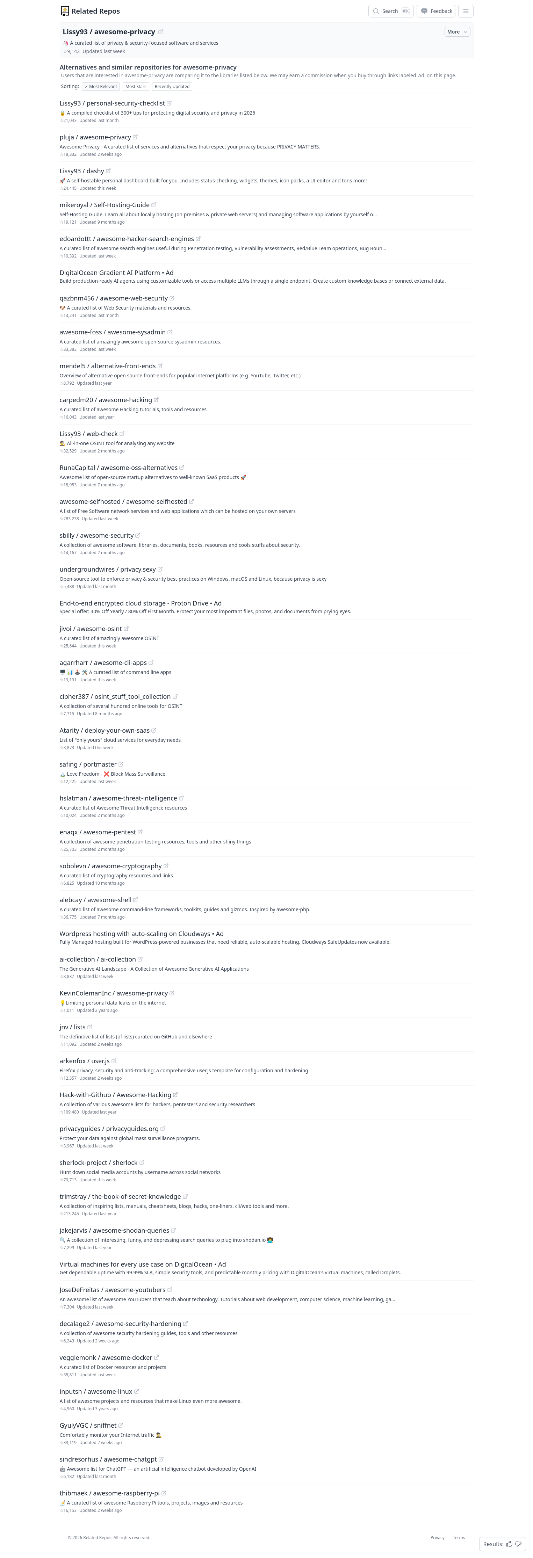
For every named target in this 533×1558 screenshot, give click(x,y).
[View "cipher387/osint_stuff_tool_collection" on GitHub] (175, 696)
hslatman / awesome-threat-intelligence (119, 798)
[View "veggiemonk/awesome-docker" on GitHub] (156, 1357)
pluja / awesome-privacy (95, 137)
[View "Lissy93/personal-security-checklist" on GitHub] (169, 103)
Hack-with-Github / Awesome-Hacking (116, 1094)
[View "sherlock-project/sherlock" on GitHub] (142, 1162)
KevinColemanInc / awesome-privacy (114, 993)
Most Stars (135, 86)
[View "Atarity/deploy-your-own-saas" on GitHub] (154, 730)
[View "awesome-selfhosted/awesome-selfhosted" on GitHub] (191, 501)
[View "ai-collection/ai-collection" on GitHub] (140, 959)
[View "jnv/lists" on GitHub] (90, 1027)
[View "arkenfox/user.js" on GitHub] (114, 1061)
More (458, 31)
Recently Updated (172, 86)
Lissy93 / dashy (82, 171)
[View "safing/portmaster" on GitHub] (121, 764)
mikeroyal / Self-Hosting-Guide (105, 205)
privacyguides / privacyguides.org (109, 1128)
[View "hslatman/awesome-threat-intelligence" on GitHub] (181, 798)
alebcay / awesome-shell (96, 900)
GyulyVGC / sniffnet (88, 1425)
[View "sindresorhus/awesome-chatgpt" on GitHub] (161, 1459)
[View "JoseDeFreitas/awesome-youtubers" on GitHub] (170, 1289)
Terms (459, 1538)
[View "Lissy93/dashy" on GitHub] (108, 171)
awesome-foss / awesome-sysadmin (113, 332)
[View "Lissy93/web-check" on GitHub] (122, 433)
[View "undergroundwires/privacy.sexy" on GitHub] (160, 569)
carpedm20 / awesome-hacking (106, 400)
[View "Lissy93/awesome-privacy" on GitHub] (161, 32)
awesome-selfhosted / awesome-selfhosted (123, 501)
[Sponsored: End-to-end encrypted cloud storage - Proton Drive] (267, 606)
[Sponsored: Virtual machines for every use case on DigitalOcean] (267, 1267)
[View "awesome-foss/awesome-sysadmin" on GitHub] (170, 332)
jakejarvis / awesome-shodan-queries (115, 1230)
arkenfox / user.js (85, 1061)
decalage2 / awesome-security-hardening (121, 1323)
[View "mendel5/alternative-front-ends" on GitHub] (160, 366)
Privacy (438, 1538)
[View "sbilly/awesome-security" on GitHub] (138, 535)
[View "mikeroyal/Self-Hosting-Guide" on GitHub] (154, 205)
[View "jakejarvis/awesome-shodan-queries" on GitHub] (173, 1230)
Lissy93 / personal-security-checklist (112, 103)
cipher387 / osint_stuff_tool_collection (115, 696)
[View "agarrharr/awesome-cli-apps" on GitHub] (151, 662)
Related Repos (96, 11)
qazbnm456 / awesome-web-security (114, 298)
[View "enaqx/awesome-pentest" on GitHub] (140, 832)
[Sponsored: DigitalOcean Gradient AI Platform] (267, 276)
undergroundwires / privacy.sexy (108, 569)
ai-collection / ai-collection (98, 959)
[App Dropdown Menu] (466, 11)
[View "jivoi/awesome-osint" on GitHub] (126, 628)
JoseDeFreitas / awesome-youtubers (113, 1289)
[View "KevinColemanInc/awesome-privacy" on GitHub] (172, 993)
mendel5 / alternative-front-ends (108, 366)
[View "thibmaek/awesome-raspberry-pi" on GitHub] (164, 1493)
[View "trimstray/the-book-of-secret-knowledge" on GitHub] (185, 1196)
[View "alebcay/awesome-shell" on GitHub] (135, 900)
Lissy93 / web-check (89, 433)
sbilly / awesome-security (97, 535)
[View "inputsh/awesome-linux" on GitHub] (136, 1391)
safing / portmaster (88, 764)
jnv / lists (73, 1027)
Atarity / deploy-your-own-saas (105, 730)
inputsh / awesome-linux (96, 1391)
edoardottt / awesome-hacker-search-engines (127, 238)
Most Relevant (101, 86)
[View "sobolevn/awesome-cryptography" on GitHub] (166, 866)
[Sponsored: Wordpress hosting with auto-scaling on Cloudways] (267, 937)
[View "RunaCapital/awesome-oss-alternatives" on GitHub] (182, 467)
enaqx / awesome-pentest (98, 832)
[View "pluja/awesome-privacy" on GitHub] (135, 137)
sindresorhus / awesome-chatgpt (108, 1459)
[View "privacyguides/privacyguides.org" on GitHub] (163, 1128)
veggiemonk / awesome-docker (106, 1357)
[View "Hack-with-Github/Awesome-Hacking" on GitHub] (175, 1094)
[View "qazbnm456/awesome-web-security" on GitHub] (172, 298)
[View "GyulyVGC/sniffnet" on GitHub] (120, 1425)
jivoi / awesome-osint (91, 628)
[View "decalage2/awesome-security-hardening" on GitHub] (185, 1323)
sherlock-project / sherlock (99, 1162)
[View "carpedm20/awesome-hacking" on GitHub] (156, 400)
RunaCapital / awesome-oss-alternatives (119, 467)
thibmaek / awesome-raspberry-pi (110, 1493)
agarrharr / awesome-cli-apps (103, 662)
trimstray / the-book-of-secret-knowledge (120, 1196)
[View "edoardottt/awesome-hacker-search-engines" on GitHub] (198, 238)
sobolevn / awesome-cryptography (111, 866)
